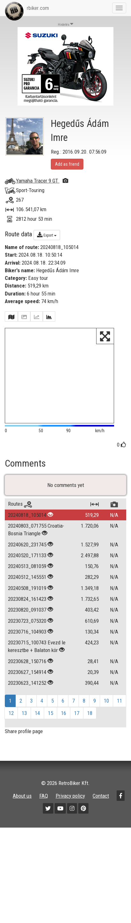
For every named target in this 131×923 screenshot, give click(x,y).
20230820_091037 (27, 621)
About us (22, 807)
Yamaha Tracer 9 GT (42, 180)
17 (76, 724)
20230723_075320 (27, 632)
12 (11, 724)
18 (89, 724)
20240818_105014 (27, 526)
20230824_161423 (27, 610)
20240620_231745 (27, 555)
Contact (101, 807)
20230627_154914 (27, 683)
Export (47, 235)
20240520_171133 (27, 567)
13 (24, 724)
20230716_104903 (27, 643)
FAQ (43, 807)
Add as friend (67, 164)
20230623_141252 (27, 694)
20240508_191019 (27, 599)
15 (50, 724)
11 (119, 712)
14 (37, 724)
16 (63, 724)
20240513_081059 (27, 577)
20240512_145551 (27, 588)
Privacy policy (70, 807)
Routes (20, 515)
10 (106, 712)
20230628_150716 (27, 672)
